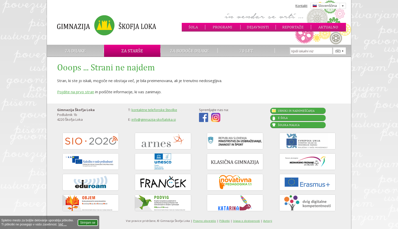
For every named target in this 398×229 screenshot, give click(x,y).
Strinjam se (87, 222)
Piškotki (224, 221)
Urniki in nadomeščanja (296, 111)
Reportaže (293, 27)
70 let (246, 50)
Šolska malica (289, 125)
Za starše (132, 50)
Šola (193, 27)
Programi (222, 27)
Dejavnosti (258, 27)
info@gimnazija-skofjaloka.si (153, 119)
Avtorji (267, 221)
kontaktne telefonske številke (154, 110)
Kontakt (301, 5)
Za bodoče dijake (189, 50)
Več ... (62, 224)
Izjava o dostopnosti (246, 221)
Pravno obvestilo (204, 221)
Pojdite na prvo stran (75, 91)
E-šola (283, 118)
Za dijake (75, 50)
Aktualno (328, 27)
